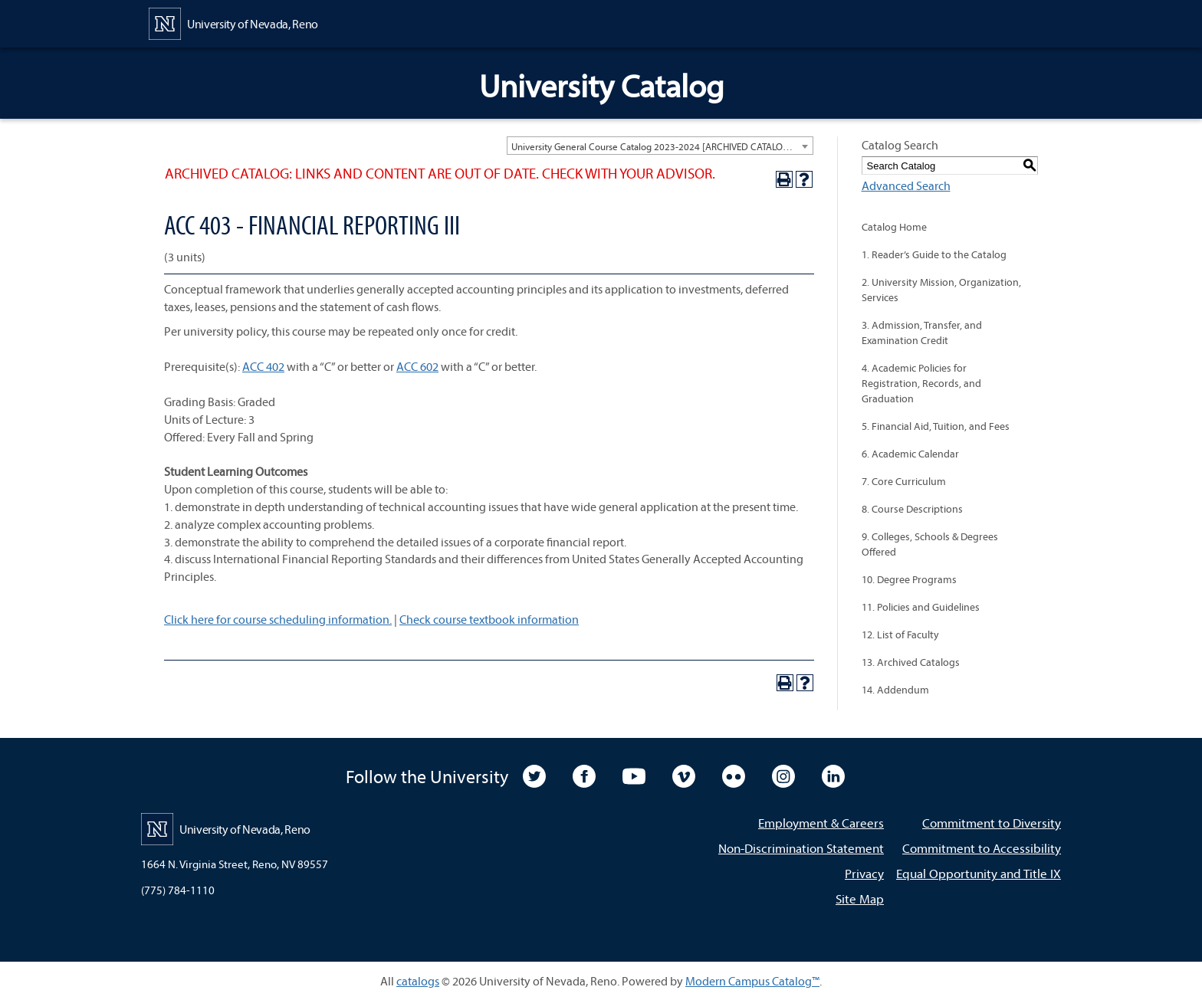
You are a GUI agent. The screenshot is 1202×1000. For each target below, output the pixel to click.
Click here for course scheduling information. (278, 619)
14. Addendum (895, 690)
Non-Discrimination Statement (801, 848)
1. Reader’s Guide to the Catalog (934, 254)
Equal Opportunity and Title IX (978, 873)
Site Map (860, 898)
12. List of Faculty (900, 634)
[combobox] (660, 145)
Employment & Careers (821, 823)
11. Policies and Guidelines (921, 607)
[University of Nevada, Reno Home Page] (233, 22)
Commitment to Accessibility (981, 848)
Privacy (864, 873)
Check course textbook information (489, 619)
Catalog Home (894, 227)
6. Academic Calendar (910, 454)
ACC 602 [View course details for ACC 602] (417, 366)
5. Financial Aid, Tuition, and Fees (936, 426)
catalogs (417, 981)
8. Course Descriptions (912, 509)
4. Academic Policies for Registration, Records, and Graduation (921, 383)
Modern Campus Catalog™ (752, 981)
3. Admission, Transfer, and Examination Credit (922, 332)
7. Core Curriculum (904, 481)
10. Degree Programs (909, 579)
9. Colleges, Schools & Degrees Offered (930, 544)
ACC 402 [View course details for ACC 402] (263, 366)
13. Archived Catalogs (911, 662)
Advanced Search (906, 185)
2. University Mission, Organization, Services (941, 289)
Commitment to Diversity (991, 823)
